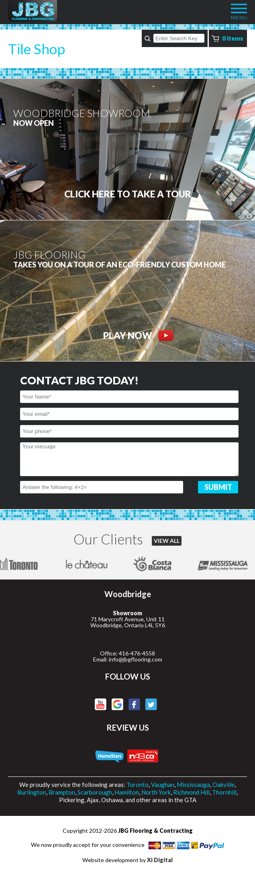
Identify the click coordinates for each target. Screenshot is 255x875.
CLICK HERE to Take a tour (127, 194)
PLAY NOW (138, 335)
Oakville (223, 784)
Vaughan (162, 784)
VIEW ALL (167, 540)
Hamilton (126, 792)
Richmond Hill (191, 792)
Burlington (31, 792)
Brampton (62, 792)
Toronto (137, 784)
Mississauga (193, 784)
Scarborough (95, 792)
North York (156, 792)
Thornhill (224, 792)
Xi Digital (160, 860)
